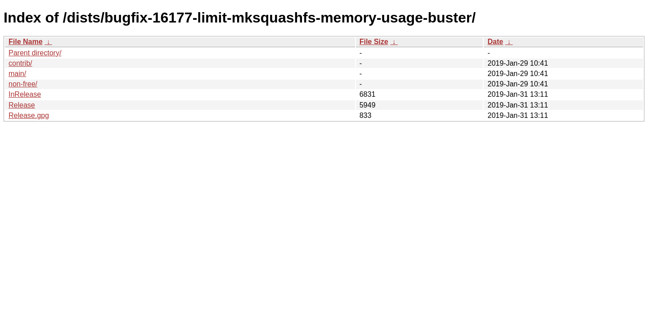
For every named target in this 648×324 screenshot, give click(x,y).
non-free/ (23, 84)
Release (22, 105)
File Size (374, 41)
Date (495, 41)
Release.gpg (29, 115)
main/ (17, 73)
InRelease (25, 94)
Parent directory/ (35, 53)
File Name (26, 41)
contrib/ (20, 63)
